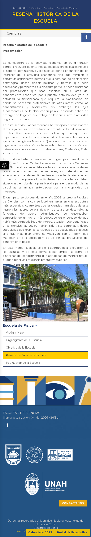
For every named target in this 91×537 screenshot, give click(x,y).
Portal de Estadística (72, 532)
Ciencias (35, 8)
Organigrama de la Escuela (24, 340)
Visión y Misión (15, 332)
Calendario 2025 (40, 532)
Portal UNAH (20, 8)
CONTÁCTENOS (73, 503)
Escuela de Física (66, 8)
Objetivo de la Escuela (20, 347)
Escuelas (48, 8)
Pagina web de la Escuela (23, 362)
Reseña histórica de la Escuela (26, 355)
